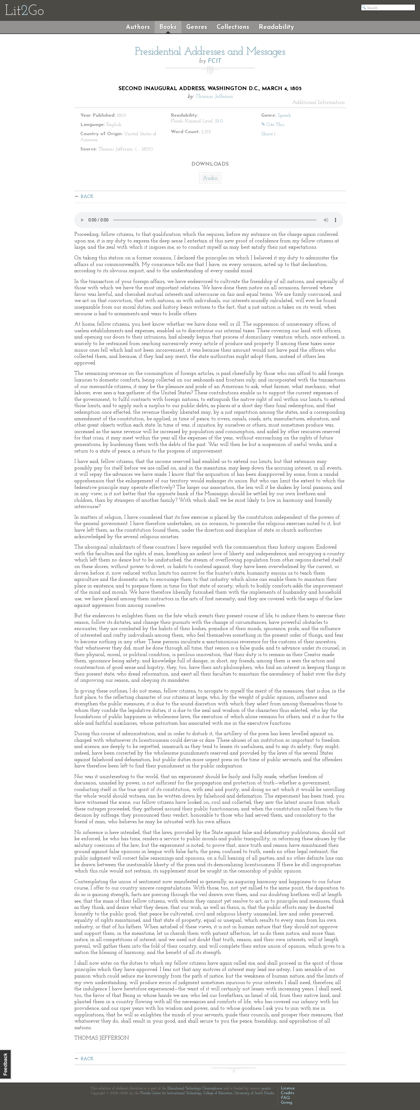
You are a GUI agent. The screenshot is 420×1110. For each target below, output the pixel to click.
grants (266, 1088)
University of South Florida (254, 1093)
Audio (210, 178)
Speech (284, 115)
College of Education (218, 1093)
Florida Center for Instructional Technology (170, 1093)
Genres (196, 27)
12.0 (219, 121)
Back (87, 196)
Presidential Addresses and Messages (210, 52)
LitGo (24, 11)
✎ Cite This (272, 124)
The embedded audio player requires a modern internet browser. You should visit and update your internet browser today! (208, 220)
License (288, 1088)
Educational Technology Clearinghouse (194, 1088)
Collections (233, 27)
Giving (286, 1102)
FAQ (285, 1098)
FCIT (214, 61)
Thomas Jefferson (214, 96)
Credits (287, 1093)
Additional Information (318, 102)
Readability (276, 27)
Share (267, 134)
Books (168, 27)
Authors (138, 27)
